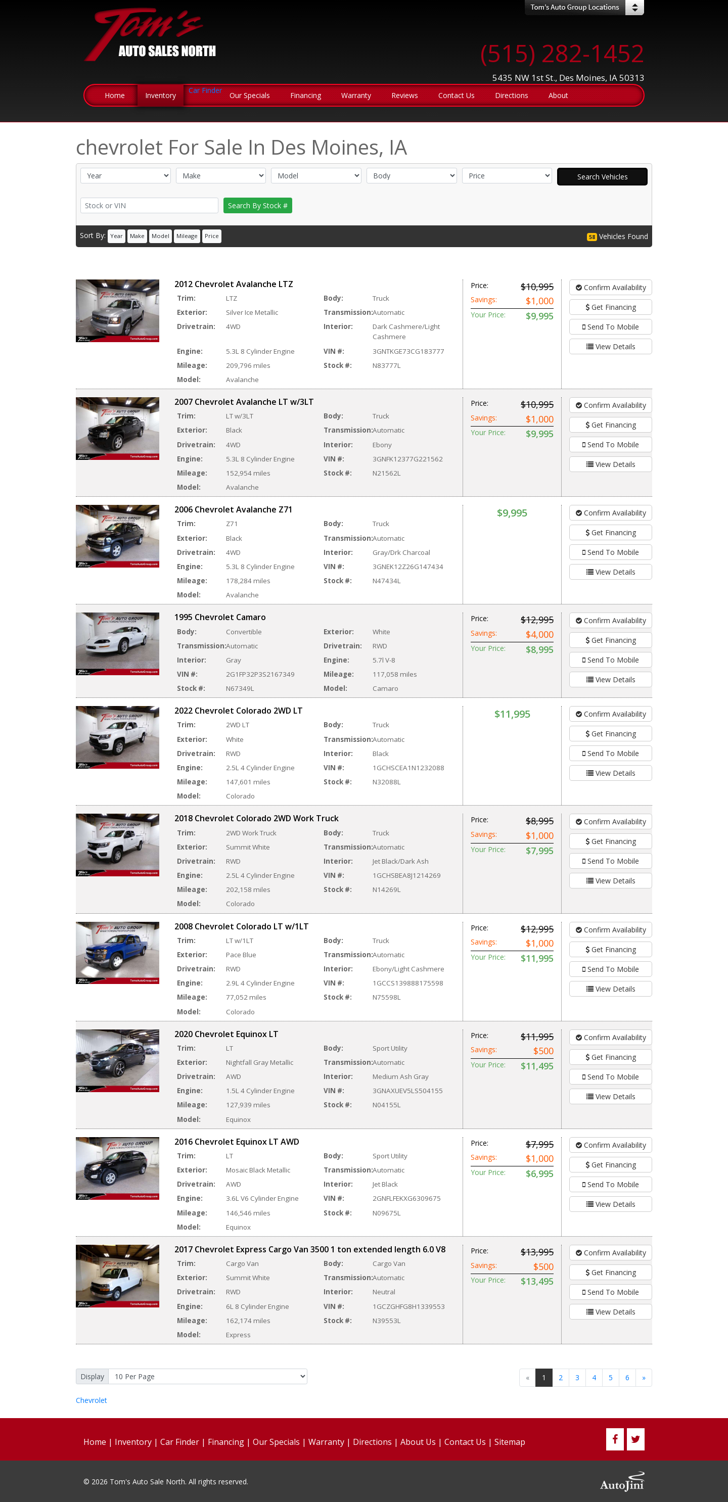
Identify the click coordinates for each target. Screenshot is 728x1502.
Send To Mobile (610, 327)
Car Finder (179, 1441)
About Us (418, 1441)
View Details (610, 346)
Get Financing (610, 307)
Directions (372, 1441)
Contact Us (465, 1441)
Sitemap (509, 1441)
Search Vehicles (602, 176)
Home (94, 1441)
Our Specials (276, 1441)
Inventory (133, 1441)
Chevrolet (91, 1400)
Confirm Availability (611, 287)
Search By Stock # (258, 205)
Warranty (326, 1441)
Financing (226, 1441)
